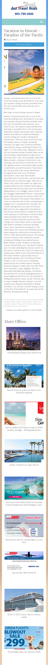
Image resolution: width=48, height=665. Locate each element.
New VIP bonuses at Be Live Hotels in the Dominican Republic (24, 379)
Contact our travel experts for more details (24, 310)
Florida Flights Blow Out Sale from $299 (24, 639)
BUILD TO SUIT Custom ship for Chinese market (24, 603)
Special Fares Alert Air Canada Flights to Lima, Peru (24, 529)
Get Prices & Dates (24, 44)
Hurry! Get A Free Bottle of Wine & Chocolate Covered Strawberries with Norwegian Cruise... (24, 491)
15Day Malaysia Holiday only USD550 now (24, 340)
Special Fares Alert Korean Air (24, 562)
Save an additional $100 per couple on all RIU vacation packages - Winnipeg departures (24, 416)
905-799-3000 (24, 14)
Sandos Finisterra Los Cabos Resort (24, 452)
